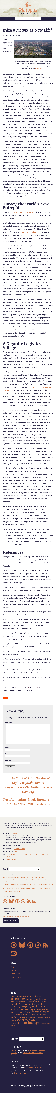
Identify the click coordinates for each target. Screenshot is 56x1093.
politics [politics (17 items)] (46, 1018)
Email (7, 754)
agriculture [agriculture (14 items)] (20, 996)
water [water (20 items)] (13, 1026)
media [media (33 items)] (35, 1015)
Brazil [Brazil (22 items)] (16, 1001)
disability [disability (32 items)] (15, 1006)
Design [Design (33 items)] (27, 1004)
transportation (13, 690)
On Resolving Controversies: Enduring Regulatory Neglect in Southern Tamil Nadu (26, 888)
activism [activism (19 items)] (13, 996)
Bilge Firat (8, 35)
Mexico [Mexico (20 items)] (33, 1018)
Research (33, 688)
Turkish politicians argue (31, 232)
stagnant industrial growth (22, 212)
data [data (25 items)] (21, 1004)
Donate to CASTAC (10, 921)
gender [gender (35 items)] (44, 1009)
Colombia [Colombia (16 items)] (43, 1001)
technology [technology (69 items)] (32, 1023)
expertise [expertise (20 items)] (37, 1010)
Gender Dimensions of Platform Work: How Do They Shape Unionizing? (24, 877)
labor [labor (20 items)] (12, 1015)
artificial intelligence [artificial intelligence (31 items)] (36, 999)
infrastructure (47, 688)
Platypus (28, 10)
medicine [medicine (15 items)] (28, 1017)
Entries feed (15, 974)
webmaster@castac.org (33, 1067)
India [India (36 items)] (27, 1012)
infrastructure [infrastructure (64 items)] (40, 1012)
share (6, 697)
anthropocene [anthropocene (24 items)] (38, 996)
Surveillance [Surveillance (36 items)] (17, 1023)
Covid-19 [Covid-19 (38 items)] (15, 1004)
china (40, 688)
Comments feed (17, 977)
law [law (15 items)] (31, 1015)
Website (8, 760)
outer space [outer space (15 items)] (40, 1017)
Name (8, 747)
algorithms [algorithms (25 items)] (27, 996)
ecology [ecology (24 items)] (23, 1007)
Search (5, 869)
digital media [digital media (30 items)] (37, 1004)
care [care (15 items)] (20, 1001)
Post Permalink (9, 688)
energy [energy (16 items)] (29, 1007)
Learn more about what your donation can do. (16, 916)
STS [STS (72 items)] (36, 1020)
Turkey (20, 690)
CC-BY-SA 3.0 (39, 68)
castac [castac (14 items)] (23, 1001)
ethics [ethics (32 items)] (14, 1009)
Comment (9, 723)
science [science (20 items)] (13, 1020)
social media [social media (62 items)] (24, 1020)
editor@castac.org (20, 1073)
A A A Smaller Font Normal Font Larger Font (28, 18)
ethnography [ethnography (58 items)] (25, 1009)
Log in (13, 970)
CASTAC (14, 1050)
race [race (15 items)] (50, 1017)
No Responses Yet (22, 688)
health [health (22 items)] (22, 1012)
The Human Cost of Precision (11, 891)
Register (14, 967)
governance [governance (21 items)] (15, 1012)
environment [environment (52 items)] (40, 1006)
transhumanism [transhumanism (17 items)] (45, 1023)
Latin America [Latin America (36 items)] (22, 1014)
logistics (5, 690)
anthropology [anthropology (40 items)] (18, 999)
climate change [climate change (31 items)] (33, 1001)
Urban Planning (27, 690)
